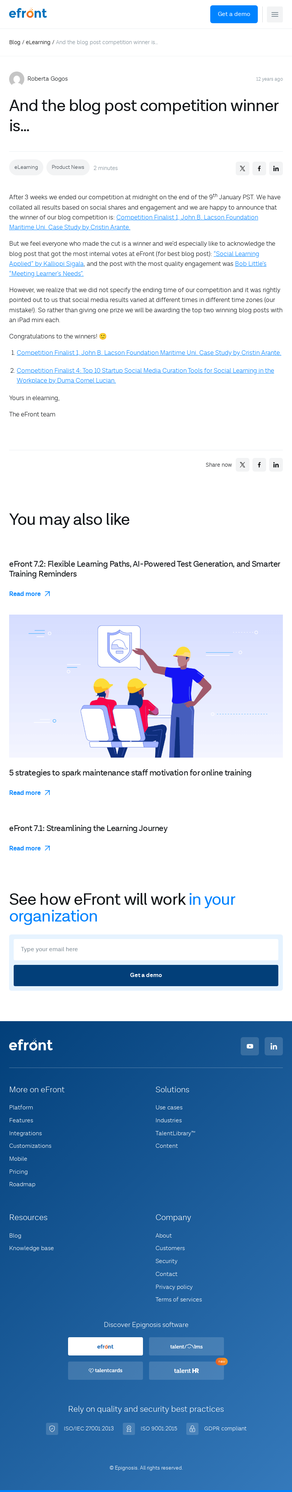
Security (167, 1261)
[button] (275, 14)
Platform (21, 1107)
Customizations (30, 1145)
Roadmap (22, 1184)
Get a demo (234, 14)
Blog (15, 42)
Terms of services (179, 1299)
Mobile (18, 1158)
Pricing (18, 1171)
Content (167, 1145)
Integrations (25, 1133)
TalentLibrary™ (175, 1133)
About (164, 1235)
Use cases (169, 1107)
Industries (169, 1120)
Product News (68, 167)
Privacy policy (174, 1287)
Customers (170, 1248)
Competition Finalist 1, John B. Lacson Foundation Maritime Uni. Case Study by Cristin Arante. (149, 352)
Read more (25, 594)
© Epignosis (124, 1468)
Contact (167, 1274)
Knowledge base (31, 1248)
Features (21, 1120)
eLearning (38, 42)
